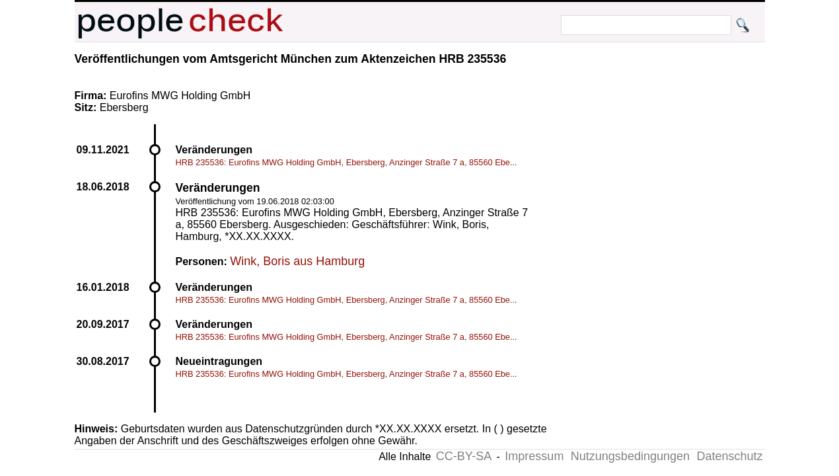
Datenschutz (729, 456)
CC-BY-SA (464, 456)
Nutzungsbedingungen (630, 456)
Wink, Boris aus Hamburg (297, 261)
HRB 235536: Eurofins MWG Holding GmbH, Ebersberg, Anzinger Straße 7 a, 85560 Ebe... (346, 162)
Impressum (534, 456)
